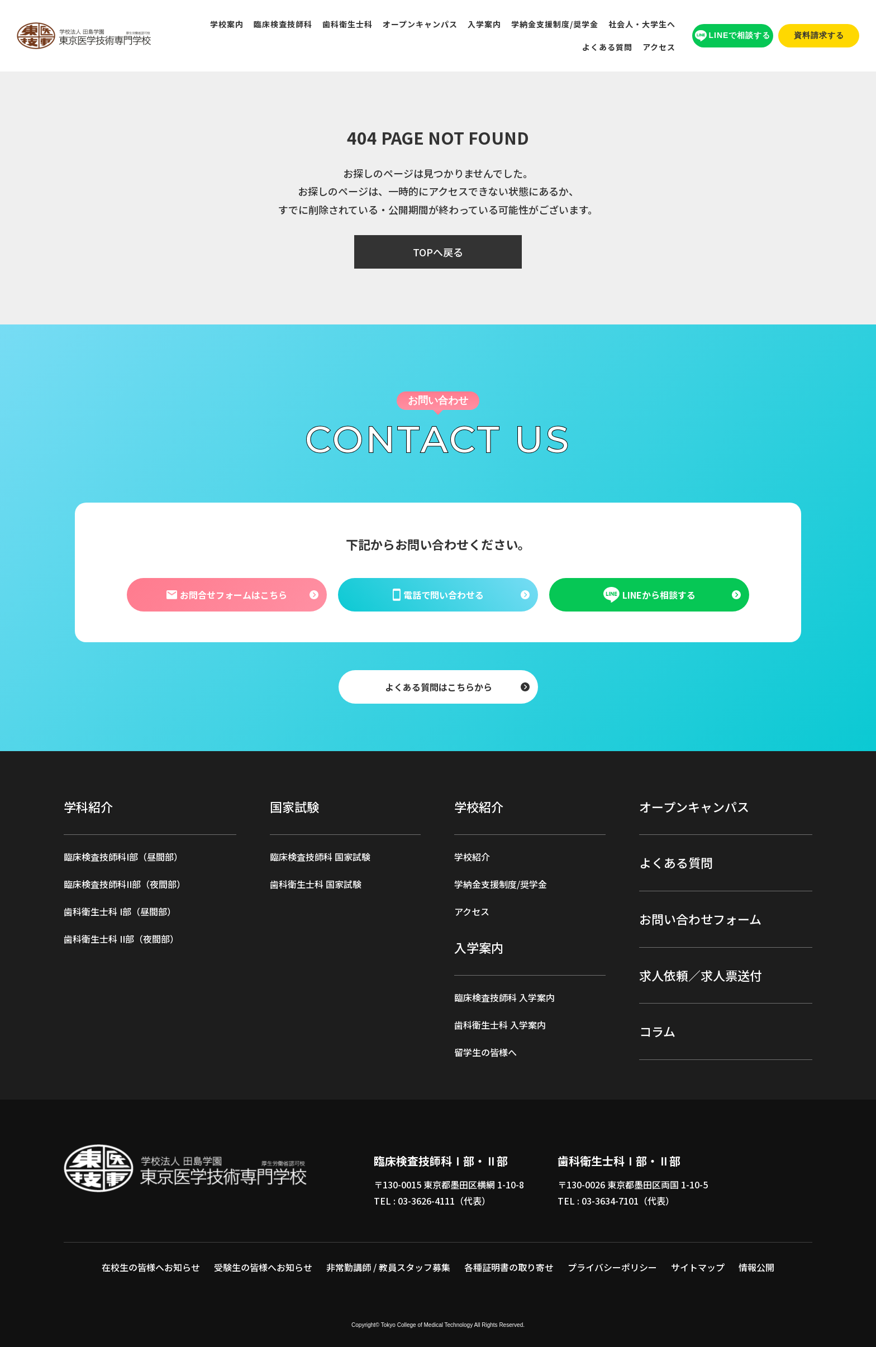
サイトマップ (698, 1267)
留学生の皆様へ (485, 1052)
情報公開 (756, 1267)
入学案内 (484, 24)
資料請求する (819, 35)
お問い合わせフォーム (700, 919)
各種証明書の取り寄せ (509, 1267)
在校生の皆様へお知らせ (151, 1267)
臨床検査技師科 (283, 24)
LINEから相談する (649, 595)
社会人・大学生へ (641, 24)
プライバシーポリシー (612, 1267)
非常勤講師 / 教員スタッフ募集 (388, 1267)
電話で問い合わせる (437, 594)
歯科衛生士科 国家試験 (315, 884)
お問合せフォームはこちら (226, 594)
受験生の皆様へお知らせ (263, 1267)
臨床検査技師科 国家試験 (320, 856)
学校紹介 (472, 856)
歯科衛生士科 (347, 24)
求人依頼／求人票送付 (700, 975)
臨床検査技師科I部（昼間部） (123, 856)
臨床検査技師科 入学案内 (504, 997)
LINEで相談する (733, 36)
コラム (657, 1031)
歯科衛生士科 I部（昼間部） (120, 911)
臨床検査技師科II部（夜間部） (124, 884)
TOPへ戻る (438, 252)
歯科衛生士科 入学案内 (500, 1024)
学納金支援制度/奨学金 (554, 24)
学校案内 (227, 24)
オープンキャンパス (420, 24)
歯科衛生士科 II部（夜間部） (121, 938)
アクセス (658, 46)
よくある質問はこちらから (438, 686)
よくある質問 (607, 46)
